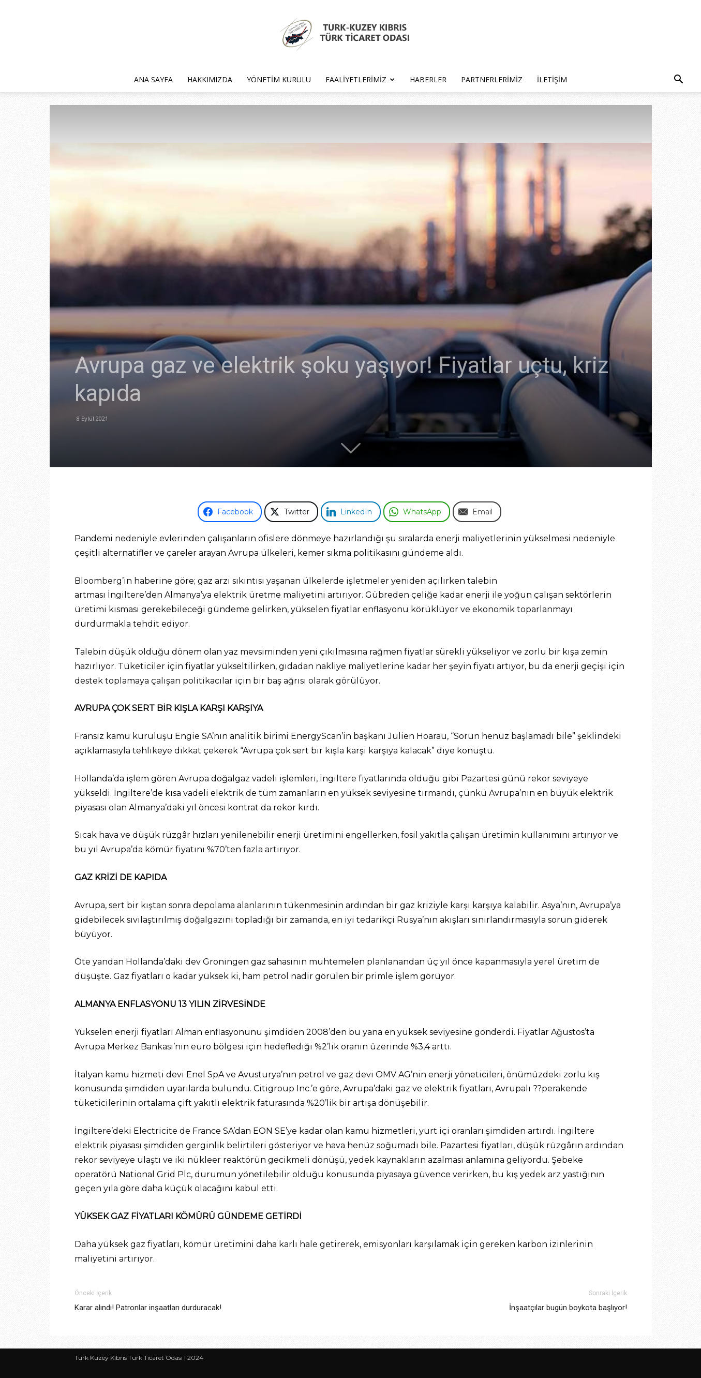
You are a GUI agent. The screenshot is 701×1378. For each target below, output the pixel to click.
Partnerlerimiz (492, 79)
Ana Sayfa (153, 79)
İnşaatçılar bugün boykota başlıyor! (568, 1307)
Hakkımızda (209, 79)
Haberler (428, 79)
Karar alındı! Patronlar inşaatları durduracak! (147, 1307)
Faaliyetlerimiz (360, 79)
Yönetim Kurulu (279, 79)
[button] (678, 80)
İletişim (552, 79)
